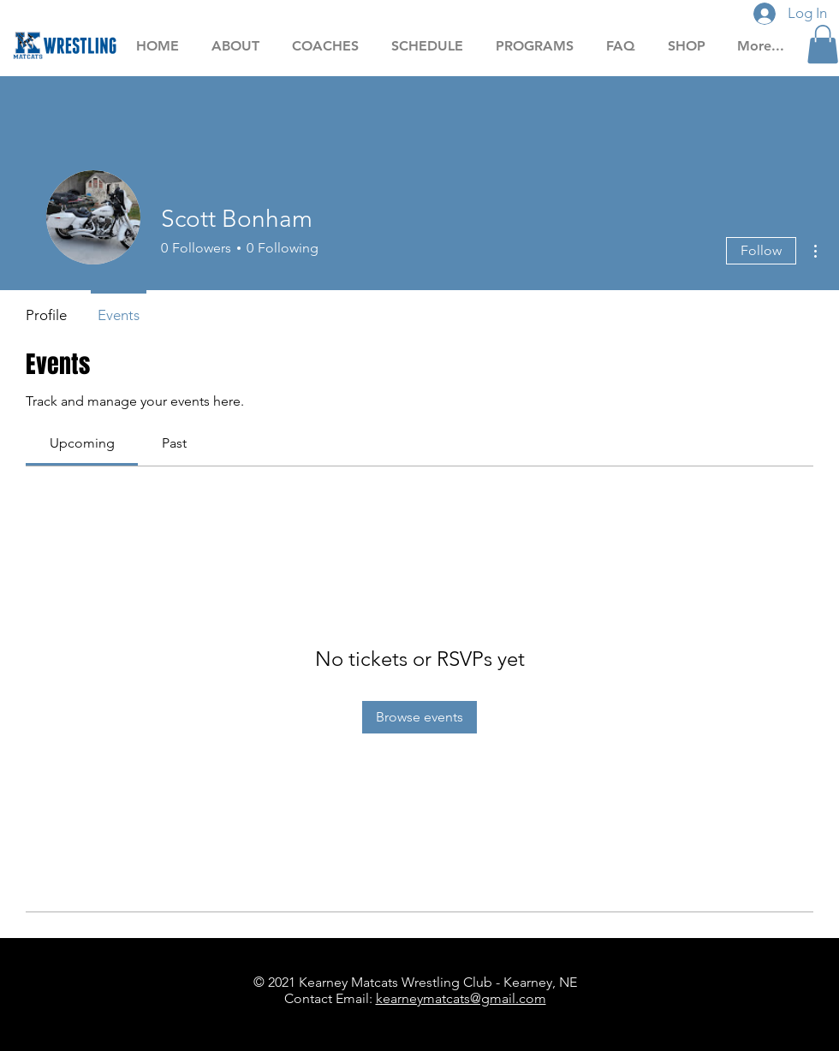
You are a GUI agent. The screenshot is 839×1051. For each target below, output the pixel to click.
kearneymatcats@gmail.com (461, 998)
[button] (822, 44)
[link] (82, 443)
